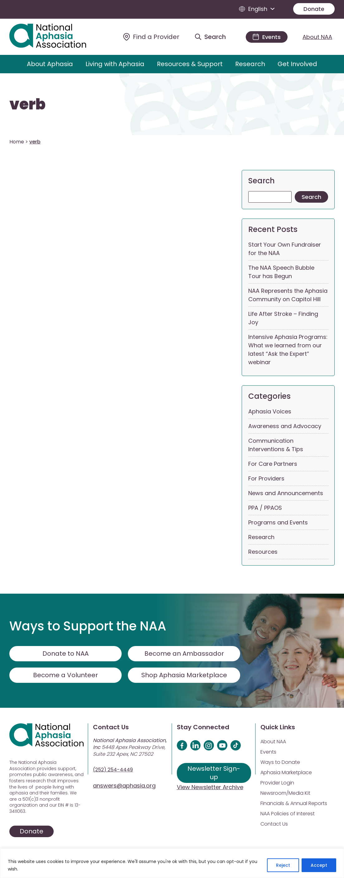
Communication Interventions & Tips (275, 445)
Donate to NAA (65, 653)
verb (27, 104)
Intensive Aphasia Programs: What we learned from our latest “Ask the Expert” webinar (287, 349)
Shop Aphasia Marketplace (184, 675)
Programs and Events (278, 522)
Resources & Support (190, 64)
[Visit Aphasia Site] (54, 37)
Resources (263, 552)
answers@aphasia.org (124, 785)
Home (16, 141)
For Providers (266, 478)
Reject (283, 865)
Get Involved (297, 64)
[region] (172, 863)
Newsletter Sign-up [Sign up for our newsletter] (213, 772)
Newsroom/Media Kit (285, 793)
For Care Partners (272, 464)
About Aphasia (50, 64)
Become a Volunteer (65, 675)
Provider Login (277, 782)
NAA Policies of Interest (287, 813)
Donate (313, 9)
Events (268, 751)
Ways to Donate (280, 762)
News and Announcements (285, 493)
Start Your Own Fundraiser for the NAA (284, 249)
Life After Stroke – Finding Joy (283, 318)
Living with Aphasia (114, 64)
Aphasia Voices (269, 411)
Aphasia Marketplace (286, 772)
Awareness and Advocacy (284, 426)
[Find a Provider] (151, 36)
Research (250, 64)
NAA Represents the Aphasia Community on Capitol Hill (287, 295)
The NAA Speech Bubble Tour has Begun (281, 272)
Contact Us (274, 823)
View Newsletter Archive (210, 787)
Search (261, 180)
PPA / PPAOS (265, 508)
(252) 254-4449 (113, 769)
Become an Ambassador (184, 653)
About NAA (317, 37)
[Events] (267, 37)
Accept (319, 865)
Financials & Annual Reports (293, 803)
